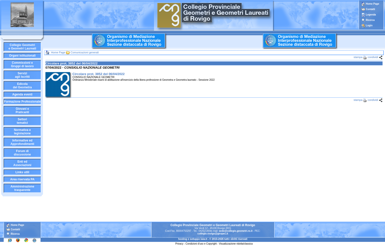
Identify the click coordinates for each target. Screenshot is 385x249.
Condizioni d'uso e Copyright (201, 243)
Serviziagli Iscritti (22, 75)
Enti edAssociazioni (22, 163)
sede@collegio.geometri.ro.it (235, 231)
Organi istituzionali (22, 55)
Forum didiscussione (22, 152)
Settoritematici (22, 121)
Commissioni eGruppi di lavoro (22, 64)
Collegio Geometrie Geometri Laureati (22, 46)
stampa (358, 57)
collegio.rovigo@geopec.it (212, 233)
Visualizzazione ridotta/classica (236, 243)
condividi (373, 57)
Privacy (179, 243)
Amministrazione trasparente (22, 188)
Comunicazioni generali (84, 52)
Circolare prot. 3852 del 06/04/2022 (98, 74)
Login (369, 25)
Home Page (370, 3)
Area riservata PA (22, 179)
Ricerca (370, 20)
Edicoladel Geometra (22, 85)
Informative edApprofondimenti (22, 142)
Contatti (370, 9)
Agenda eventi (22, 94)
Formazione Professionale (22, 101)
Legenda (371, 14)
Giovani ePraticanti (22, 110)
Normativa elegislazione (22, 131)
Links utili (22, 172)
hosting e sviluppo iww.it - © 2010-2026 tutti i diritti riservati (213, 239)
